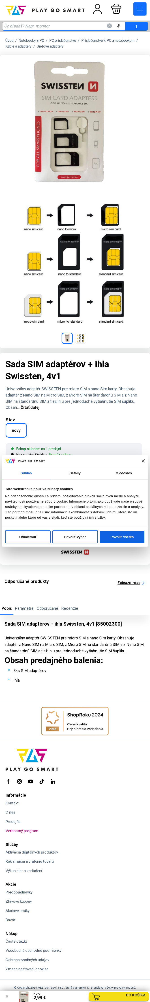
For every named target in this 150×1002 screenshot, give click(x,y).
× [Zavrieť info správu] (7, 996)
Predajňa (13, 821)
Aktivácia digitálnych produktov (32, 852)
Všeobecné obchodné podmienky (33, 950)
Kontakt (12, 803)
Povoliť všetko (122, 537)
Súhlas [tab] (26, 473)
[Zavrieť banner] (143, 461)
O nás (10, 812)
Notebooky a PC (31, 40)
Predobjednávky (19, 892)
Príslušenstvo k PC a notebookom (108, 40)
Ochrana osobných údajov (27, 960)
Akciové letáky (18, 910)
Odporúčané (47, 608)
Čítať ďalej (30, 407)
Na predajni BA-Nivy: (41, 455)
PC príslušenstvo (62, 40)
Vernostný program (22, 831)
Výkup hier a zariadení (24, 870)
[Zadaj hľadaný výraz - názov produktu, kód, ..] (63, 26)
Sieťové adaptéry (50, 46)
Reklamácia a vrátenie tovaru (30, 861)
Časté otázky (17, 941)
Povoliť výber (75, 537)
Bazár (10, 920)
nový (16, 430)
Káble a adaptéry (18, 46)
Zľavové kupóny (19, 901)
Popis (7, 608)
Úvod (9, 40)
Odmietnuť (27, 537)
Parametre (24, 608)
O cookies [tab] (124, 473)
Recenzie (69, 608)
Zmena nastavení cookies (27, 969)
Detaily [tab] (75, 473)
